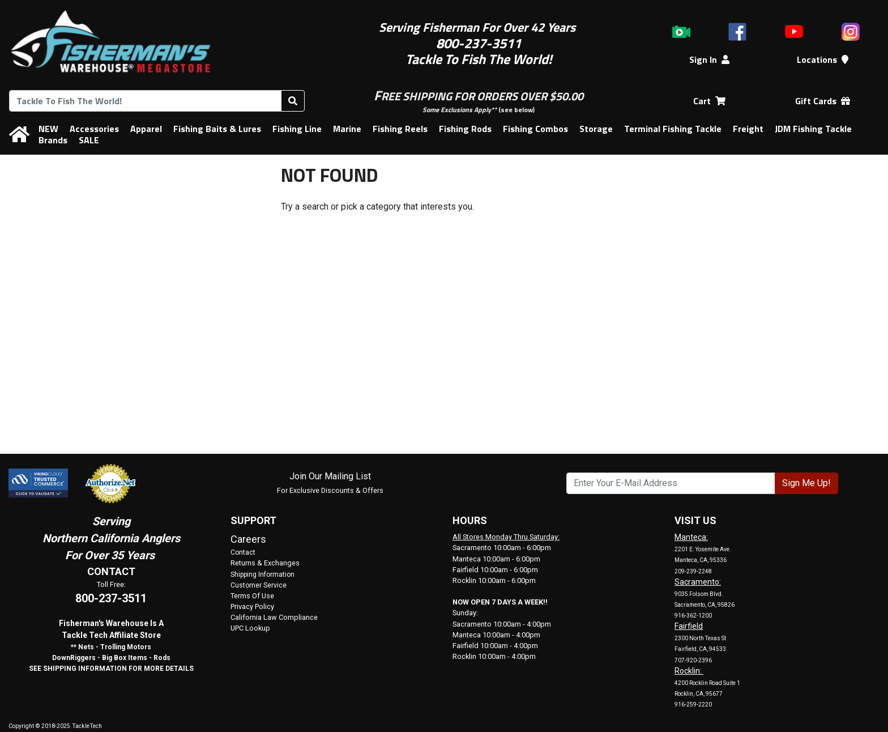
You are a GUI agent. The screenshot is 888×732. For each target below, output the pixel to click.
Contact (242, 552)
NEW (48, 128)
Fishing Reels (400, 128)
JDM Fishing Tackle (813, 128)
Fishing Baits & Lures (217, 128)
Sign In (709, 59)
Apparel (146, 128)
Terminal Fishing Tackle (673, 128)
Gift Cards (822, 101)
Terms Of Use (252, 595)
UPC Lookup (250, 628)
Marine (347, 128)
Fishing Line (297, 128)
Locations (822, 59)
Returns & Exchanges (265, 563)
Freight (748, 128)
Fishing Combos (535, 128)
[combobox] (145, 101)
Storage (596, 128)
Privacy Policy (252, 606)
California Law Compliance (274, 617)
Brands (53, 140)
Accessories (94, 128)
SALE (89, 140)
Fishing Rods (465, 128)
